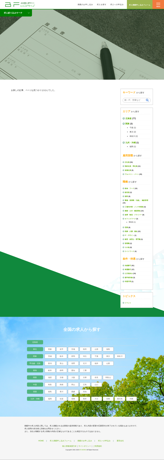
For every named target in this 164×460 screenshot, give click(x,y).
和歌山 (108, 377)
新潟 (50, 363)
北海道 (128, 118)
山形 (96, 349)
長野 (73, 363)
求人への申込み (117, 4)
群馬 (73, 356)
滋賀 (50, 377)
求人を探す (101, 4)
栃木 (61, 356)
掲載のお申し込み (85, 4)
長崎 (73, 399)
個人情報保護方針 (69, 446)
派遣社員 (128, 170)
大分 (96, 399)
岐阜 (50, 370)
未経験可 (128, 265)
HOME (41, 441)
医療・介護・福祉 (131, 231)
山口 (96, 385)
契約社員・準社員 (131, 166)
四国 (35, 392)
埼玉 (85, 356)
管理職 (127, 243)
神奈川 (132, 136)
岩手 (61, 349)
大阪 (73, 377)
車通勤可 (128, 269)
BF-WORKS (82, 450)
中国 (35, 385)
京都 (61, 377)
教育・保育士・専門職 (132, 239)
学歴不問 (128, 281)
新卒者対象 (129, 277)
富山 (61, 363)
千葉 (131, 128)
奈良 (96, 377)
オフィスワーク (130, 219)
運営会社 (120, 441)
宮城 (73, 349)
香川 (61, 392)
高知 (85, 392)
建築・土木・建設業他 (132, 211)
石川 (85, 363)
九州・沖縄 (130, 143)
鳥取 (50, 385)
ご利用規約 (97, 446)
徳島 (50, 392)
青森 (50, 349)
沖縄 (131, 399)
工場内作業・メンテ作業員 (134, 207)
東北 (35, 349)
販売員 (127, 192)
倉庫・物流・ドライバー (133, 215)
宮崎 (108, 399)
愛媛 (73, 392)
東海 (35, 370)
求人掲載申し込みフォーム (139, 5)
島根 (61, 385)
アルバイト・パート (132, 174)
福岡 (131, 146)
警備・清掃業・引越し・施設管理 (136, 200)
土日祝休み (129, 273)
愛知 (73, 370)
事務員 (131, 222)
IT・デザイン (129, 235)
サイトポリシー (84, 446)
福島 (108, 349)
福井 (96, 363)
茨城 (50, 356)
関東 (127, 124)
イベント (128, 303)
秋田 (85, 349)
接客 (126, 196)
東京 (131, 132)
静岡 (61, 370)
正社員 (127, 162)
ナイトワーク (129, 251)
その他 (127, 247)
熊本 (85, 399)
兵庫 (85, 377)
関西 (35, 377)
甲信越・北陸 (35, 363)
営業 (126, 227)
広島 (85, 385)
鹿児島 (119, 399)
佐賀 (61, 399)
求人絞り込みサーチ (13, 13)
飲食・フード (129, 188)
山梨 (108, 363)
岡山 (73, 385)
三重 (85, 370)
